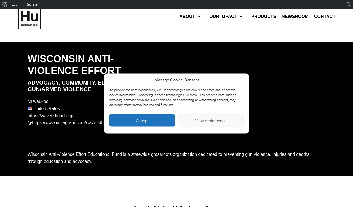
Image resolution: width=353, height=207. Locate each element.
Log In (17, 4)
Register (32, 4)
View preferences (210, 120)
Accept (142, 120)
